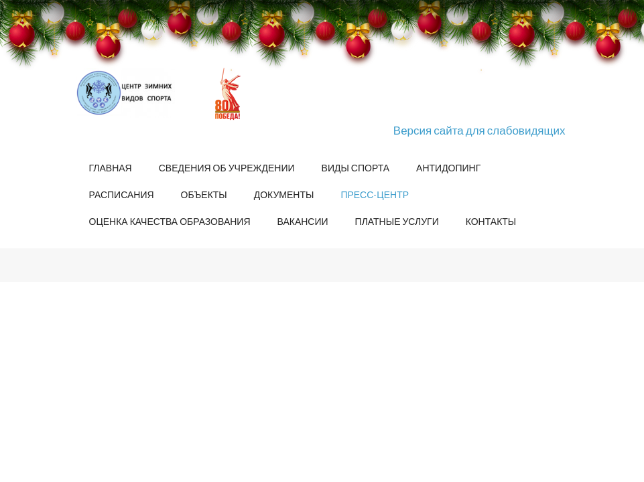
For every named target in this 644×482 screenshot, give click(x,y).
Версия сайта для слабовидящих (479, 130)
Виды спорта (355, 167)
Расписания (121, 194)
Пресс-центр (374, 194)
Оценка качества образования (170, 221)
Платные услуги (397, 221)
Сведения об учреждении (227, 167)
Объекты (204, 194)
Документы (284, 194)
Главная (110, 167)
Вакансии (302, 221)
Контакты (491, 221)
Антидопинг (448, 167)
